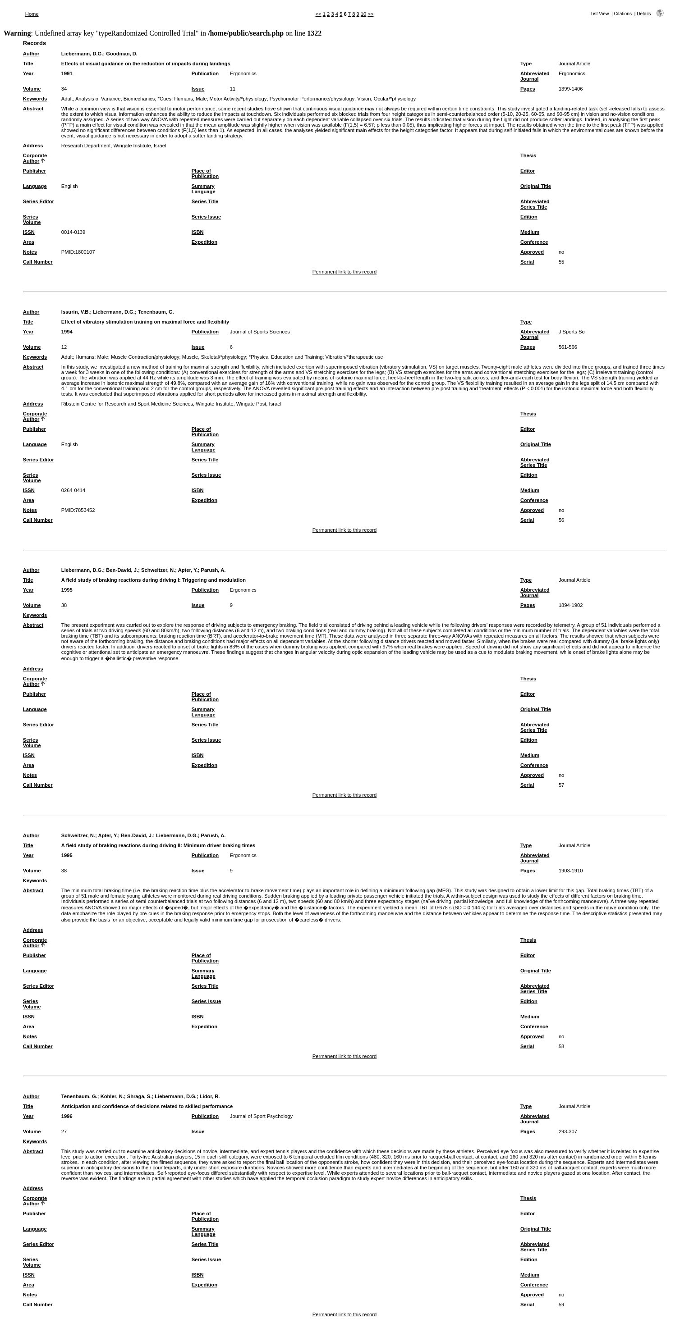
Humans (183, 98)
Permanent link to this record (344, 271)
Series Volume (32, 219)
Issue (198, 88)
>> (370, 14)
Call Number (38, 262)
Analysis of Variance (98, 98)
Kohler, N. (112, 1096)
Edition (528, 216)
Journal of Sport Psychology (261, 1116)
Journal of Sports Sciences (260, 331)
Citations (623, 13)
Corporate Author (35, 158)
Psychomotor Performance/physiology (312, 98)
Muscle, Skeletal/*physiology (214, 357)
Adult (67, 98)
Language (35, 186)
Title (28, 63)
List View (600, 13)
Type (526, 63)
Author (31, 53)
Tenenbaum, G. (156, 312)
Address (33, 145)
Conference (534, 242)
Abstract (33, 108)
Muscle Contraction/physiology (145, 357)
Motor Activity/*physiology (238, 98)
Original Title (535, 186)
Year (28, 73)
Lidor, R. (210, 1096)
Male (201, 98)
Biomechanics (139, 98)
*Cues (164, 98)
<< (319, 14)
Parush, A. (213, 570)
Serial (527, 262)
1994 (67, 331)
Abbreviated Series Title (535, 204)
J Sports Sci (572, 331)
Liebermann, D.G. (82, 53)
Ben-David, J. (122, 570)
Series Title (205, 201)
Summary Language (204, 188)
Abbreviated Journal (535, 76)
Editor (527, 170)
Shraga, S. (139, 1096)
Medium (529, 232)
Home (32, 14)
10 (363, 14)
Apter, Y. (188, 570)
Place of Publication (205, 173)
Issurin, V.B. (75, 312)
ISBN (198, 232)
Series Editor (38, 201)
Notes (30, 252)
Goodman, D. (122, 53)
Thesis (528, 155)
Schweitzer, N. (158, 570)
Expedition (204, 242)
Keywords (35, 98)
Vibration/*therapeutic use (354, 357)
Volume (32, 88)
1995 (67, 590)
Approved (532, 252)
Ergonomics (243, 73)
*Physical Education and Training (286, 357)
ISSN (29, 232)
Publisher (34, 170)
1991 (67, 73)
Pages (527, 88)
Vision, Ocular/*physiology (386, 98)
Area (28, 242)
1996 (67, 1116)
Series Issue (206, 216)
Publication (205, 73)
